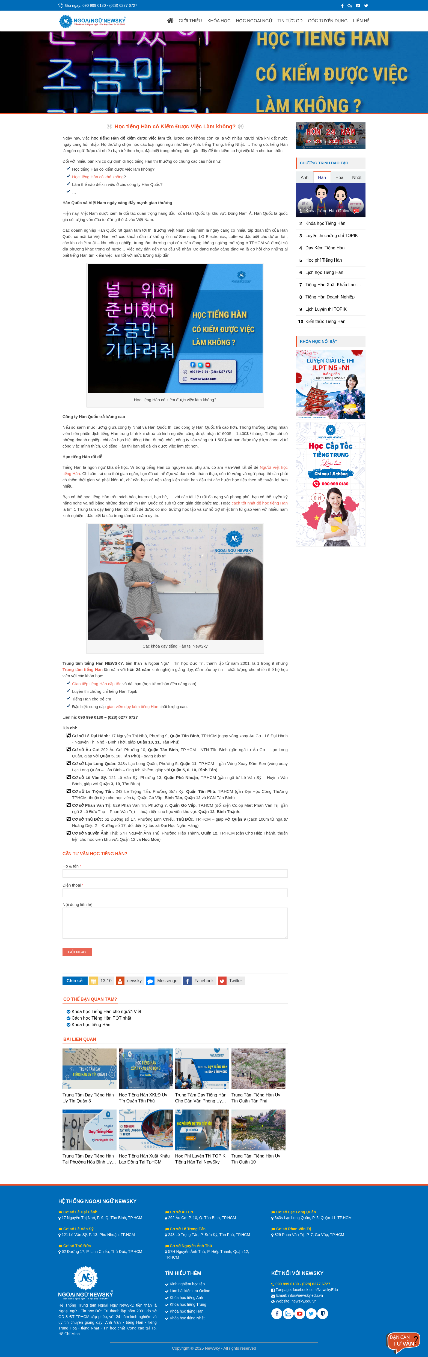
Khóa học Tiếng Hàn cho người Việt (106, 1011)
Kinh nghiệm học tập (187, 1284)
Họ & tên (175, 870)
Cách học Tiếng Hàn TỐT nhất (101, 1018)
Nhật (356, 177)
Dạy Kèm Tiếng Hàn (324, 248)
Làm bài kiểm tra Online (190, 1291)
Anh (304, 177)
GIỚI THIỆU (190, 21)
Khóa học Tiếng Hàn (325, 223)
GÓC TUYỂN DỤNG (327, 21)
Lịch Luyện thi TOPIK (326, 309)
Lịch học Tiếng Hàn (324, 272)
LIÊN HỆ (361, 21)
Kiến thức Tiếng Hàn (325, 321)
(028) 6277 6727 (123, 5)
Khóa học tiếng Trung (188, 1304)
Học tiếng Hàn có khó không (98, 176)
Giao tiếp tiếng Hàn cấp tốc (96, 683)
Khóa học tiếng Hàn (91, 1024)
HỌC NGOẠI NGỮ (254, 21)
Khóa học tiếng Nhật (187, 1318)
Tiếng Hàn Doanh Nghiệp (330, 297)
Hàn (322, 177)
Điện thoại (175, 889)
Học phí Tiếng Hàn (323, 260)
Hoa (339, 177)
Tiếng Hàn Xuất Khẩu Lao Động (336, 284)
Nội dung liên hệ (175, 907)
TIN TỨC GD (290, 21)
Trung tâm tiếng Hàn (83, 669)
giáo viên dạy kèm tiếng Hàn (132, 706)
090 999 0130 (94, 5)
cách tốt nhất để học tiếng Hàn (259, 503)
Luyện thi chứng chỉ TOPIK (331, 235)
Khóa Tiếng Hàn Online (328, 210)
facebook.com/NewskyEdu (315, 1290)
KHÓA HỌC (219, 21)
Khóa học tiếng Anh (186, 1297)
